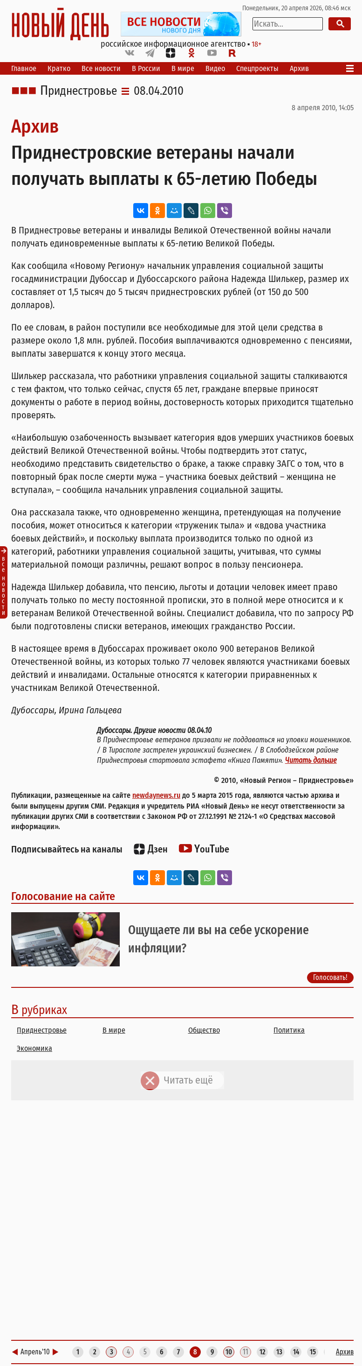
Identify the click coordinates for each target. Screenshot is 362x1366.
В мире (182, 68)
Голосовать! (330, 977)
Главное (23, 68)
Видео (215, 68)
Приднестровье (78, 91)
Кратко (59, 68)
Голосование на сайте (63, 896)
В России (146, 68)
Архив (299, 68)
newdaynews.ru (156, 795)
